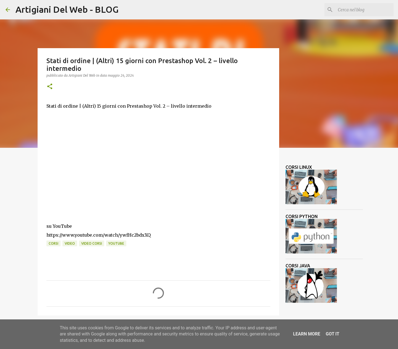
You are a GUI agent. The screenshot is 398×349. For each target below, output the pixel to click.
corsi (53, 243)
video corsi (91, 243)
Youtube (116, 243)
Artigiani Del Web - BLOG (67, 9)
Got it (332, 334)
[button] (49, 87)
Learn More (306, 334)
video (70, 243)
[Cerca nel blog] (365, 9)
